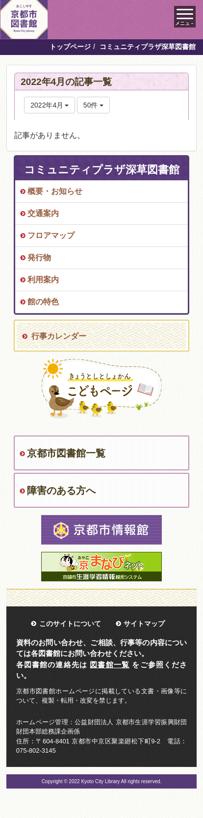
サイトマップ (144, 623)
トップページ (70, 47)
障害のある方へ (61, 490)
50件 (93, 105)
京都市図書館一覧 (66, 453)
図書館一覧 (109, 664)
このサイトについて (70, 623)
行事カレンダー (58, 336)
